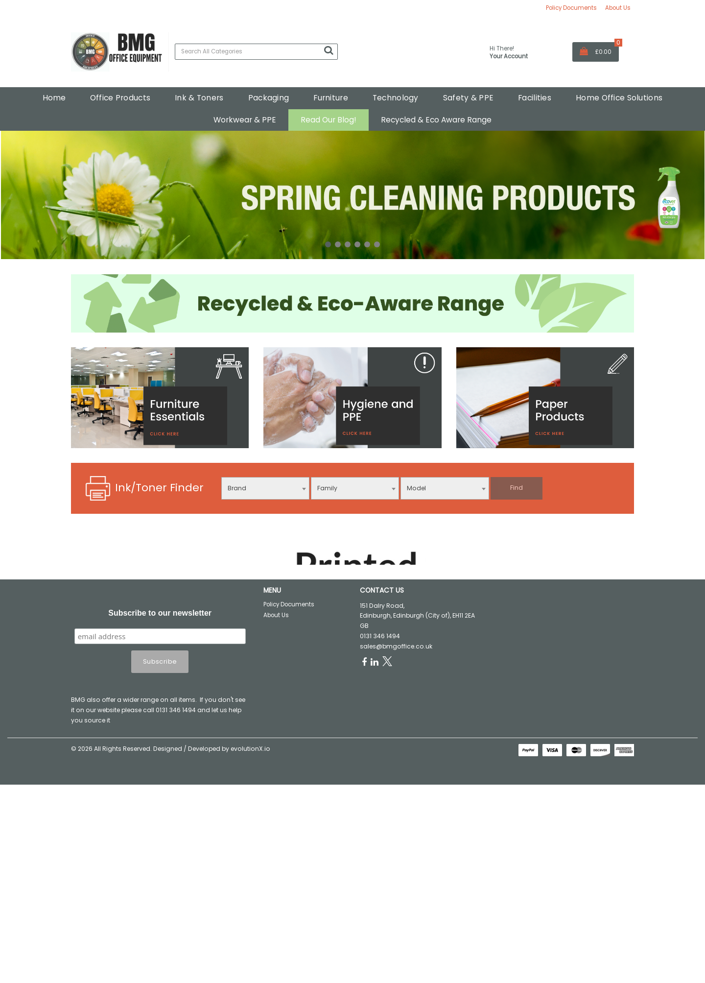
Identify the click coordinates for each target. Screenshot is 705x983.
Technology (396, 98)
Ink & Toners (199, 98)
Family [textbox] (327, 488)
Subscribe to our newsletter (160, 717)
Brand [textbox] (237, 488)
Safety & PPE (468, 98)
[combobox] (265, 488)
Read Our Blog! (328, 120)
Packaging (268, 98)
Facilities (534, 98)
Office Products (120, 98)
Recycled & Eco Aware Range (436, 120)
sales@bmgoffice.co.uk (396, 750)
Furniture (330, 98)
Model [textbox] (416, 488)
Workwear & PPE (244, 120)
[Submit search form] (328, 50)
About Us (618, 8)
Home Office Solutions (619, 98)
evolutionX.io (250, 853)
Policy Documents (571, 8)
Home (54, 98)
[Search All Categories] (256, 52)
